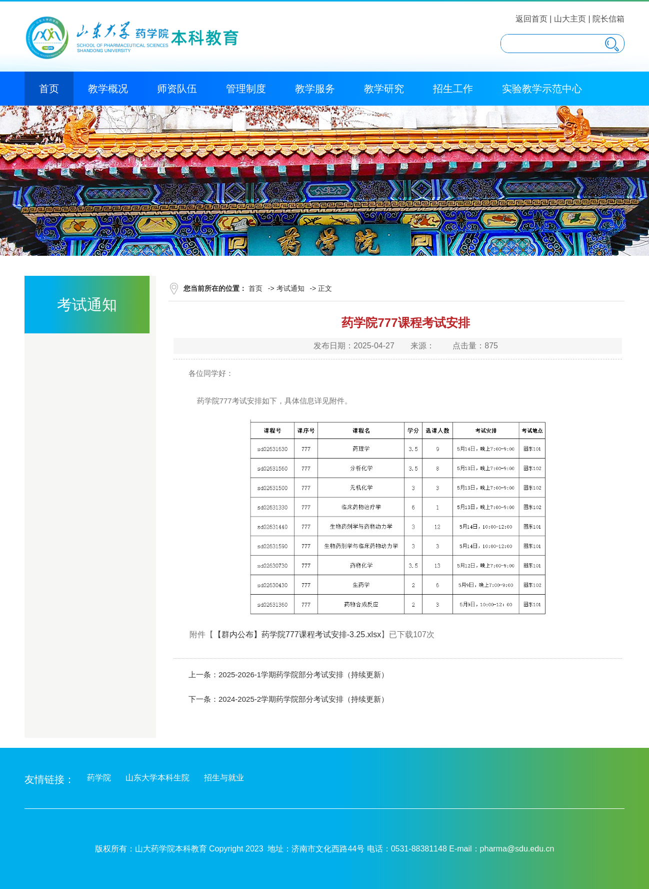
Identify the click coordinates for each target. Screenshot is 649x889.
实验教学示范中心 (542, 88)
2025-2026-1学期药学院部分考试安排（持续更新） (303, 674)
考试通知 (290, 288)
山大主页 (570, 19)
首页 (49, 88)
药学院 (99, 777)
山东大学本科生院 (158, 777)
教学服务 (315, 88)
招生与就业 (224, 777)
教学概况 (108, 88)
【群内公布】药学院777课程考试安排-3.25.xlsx (297, 634)
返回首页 (532, 19)
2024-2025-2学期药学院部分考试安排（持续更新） (303, 699)
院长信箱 (608, 19)
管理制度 (246, 88)
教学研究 (384, 88)
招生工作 (453, 88)
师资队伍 (177, 88)
